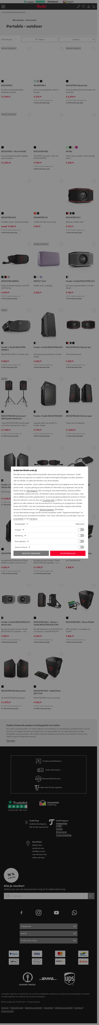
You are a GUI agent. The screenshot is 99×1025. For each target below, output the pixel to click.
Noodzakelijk (20, 524)
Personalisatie (20, 541)
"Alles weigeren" (32, 491)
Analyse (18, 529)
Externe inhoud (21, 547)
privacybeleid (18, 518)
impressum (34, 518)
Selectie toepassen (31, 553)
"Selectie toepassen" (47, 509)
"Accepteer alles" (49, 500)
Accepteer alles (67, 553)
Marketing (19, 535)
